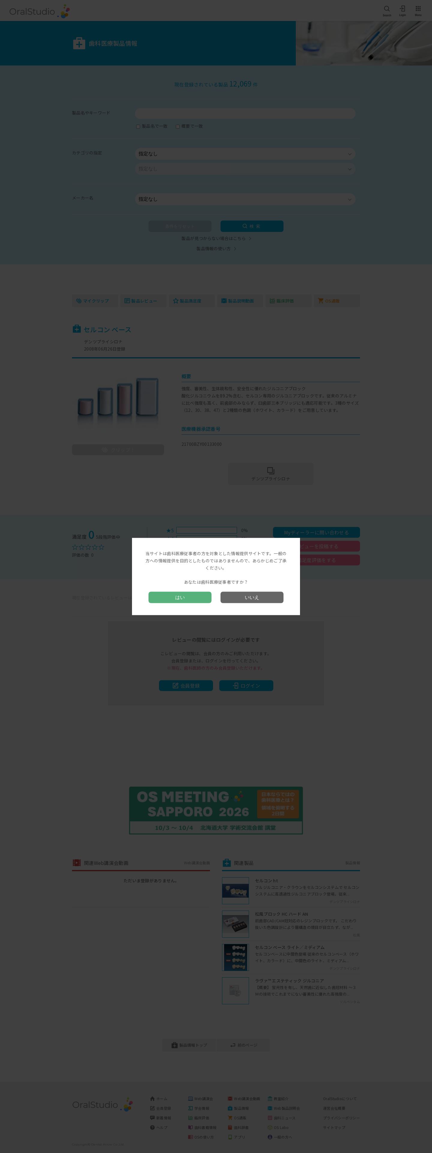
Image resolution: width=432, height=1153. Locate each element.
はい (180, 597)
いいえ (252, 597)
